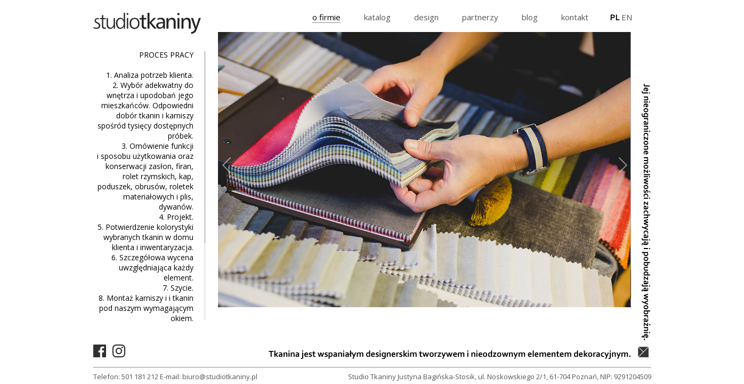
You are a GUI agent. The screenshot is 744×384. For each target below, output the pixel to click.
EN (626, 17)
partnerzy (480, 17)
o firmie (326, 17)
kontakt (574, 17)
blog (530, 17)
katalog (377, 17)
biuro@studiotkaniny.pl (219, 376)
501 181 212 (140, 376)
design (426, 17)
